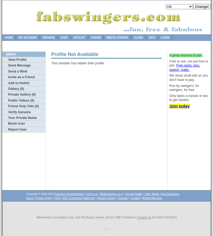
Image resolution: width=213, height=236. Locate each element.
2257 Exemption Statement (78, 198)
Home (9, 37)
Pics (152, 37)
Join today (179, 106)
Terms (29, 198)
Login (165, 37)
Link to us (92, 194)
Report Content (106, 198)
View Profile (17, 60)
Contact (135, 198)
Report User (17, 129)
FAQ (58, 198)
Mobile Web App (152, 198)
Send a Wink (17, 71)
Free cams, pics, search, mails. (184, 68)
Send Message (19, 65)
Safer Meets (151, 194)
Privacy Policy (44, 198)
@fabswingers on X (111, 194)
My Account (28, 37)
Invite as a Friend (21, 77)
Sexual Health (133, 194)
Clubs (138, 37)
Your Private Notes (22, 118)
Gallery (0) (16, 89)
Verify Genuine (19, 112)
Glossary (123, 198)
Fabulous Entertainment (69, 194)
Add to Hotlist (19, 83)
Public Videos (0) (21, 100)
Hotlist (79, 37)
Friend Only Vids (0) (23, 106)
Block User (16, 123)
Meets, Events (117, 37)
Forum (96, 37)
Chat (64, 37)
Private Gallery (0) (22, 94)
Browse (49, 37)
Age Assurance (170, 194)
